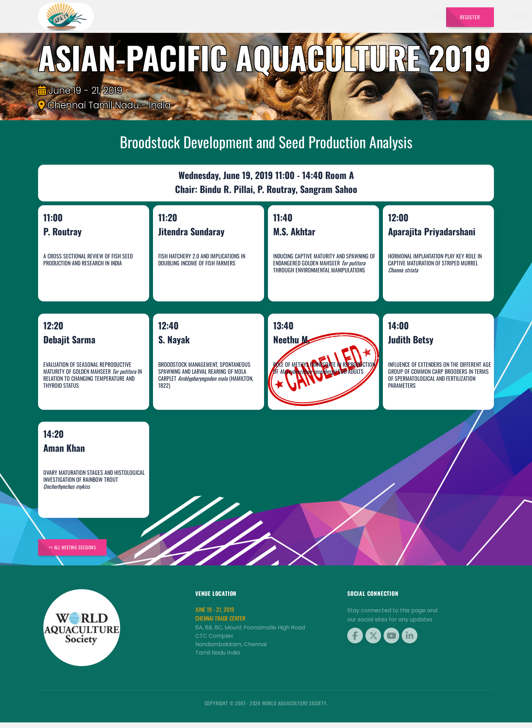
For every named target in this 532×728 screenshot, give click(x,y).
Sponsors (327, 16)
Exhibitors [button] (258, 16)
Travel (427, 16)
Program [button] (395, 16)
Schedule (296, 16)
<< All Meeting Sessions (79, 551)
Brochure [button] (360, 16)
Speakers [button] (221, 16)
